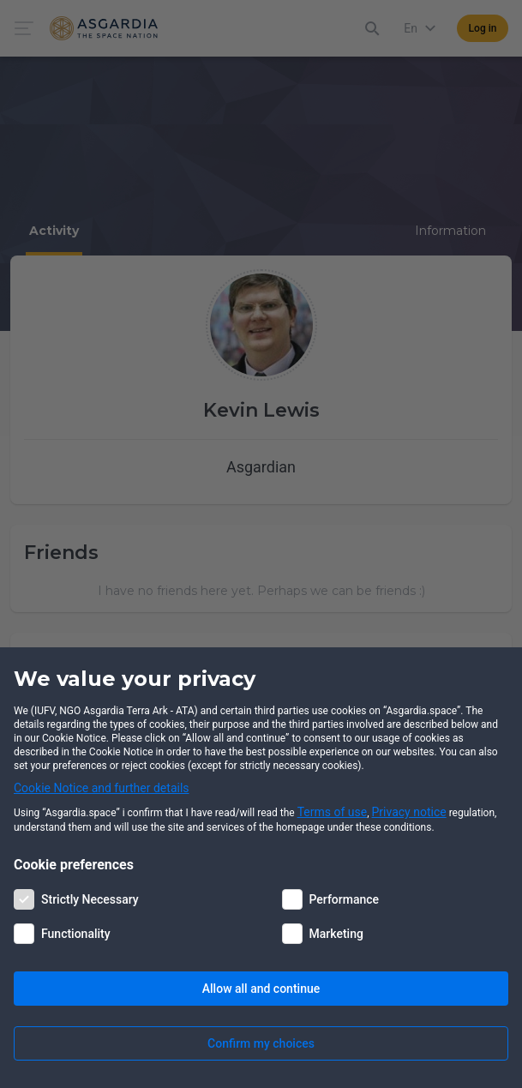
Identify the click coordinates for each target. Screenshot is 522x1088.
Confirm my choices (261, 1043)
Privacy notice (409, 812)
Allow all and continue (261, 988)
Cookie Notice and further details (101, 788)
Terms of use (332, 812)
